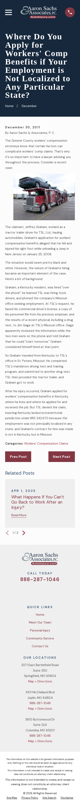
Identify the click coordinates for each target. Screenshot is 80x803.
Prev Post (18, 456)
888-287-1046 (40, 579)
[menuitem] (12, 798)
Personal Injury (40, 630)
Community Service (40, 638)
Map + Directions (40, 681)
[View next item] (24, 533)
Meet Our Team (40, 622)
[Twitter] (25, 591)
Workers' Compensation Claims (46, 444)
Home (40, 615)
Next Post (61, 456)
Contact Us (40, 646)
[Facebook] (35, 591)
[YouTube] (45, 591)
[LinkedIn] (55, 591)
